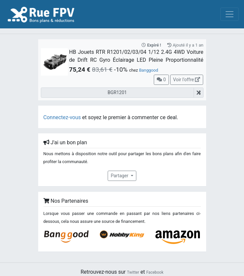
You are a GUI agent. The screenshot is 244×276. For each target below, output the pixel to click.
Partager (120, 175)
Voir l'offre (187, 79)
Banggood (148, 70)
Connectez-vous (62, 117)
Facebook (154, 272)
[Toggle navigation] (229, 14)
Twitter (133, 272)
